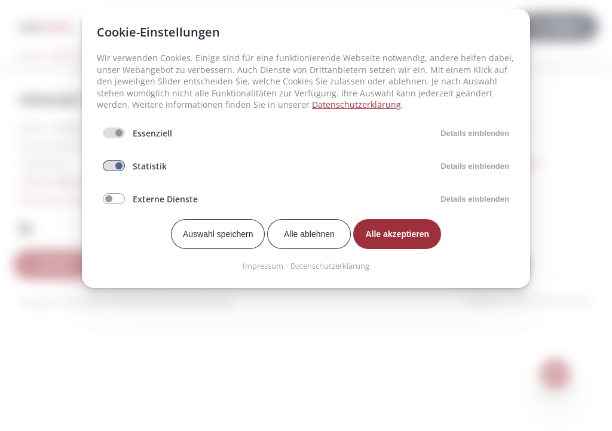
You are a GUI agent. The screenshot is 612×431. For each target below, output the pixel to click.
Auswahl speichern (218, 234)
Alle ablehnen (309, 234)
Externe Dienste (165, 199)
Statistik (150, 166)
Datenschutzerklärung (356, 104)
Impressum (263, 265)
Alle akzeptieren (397, 234)
